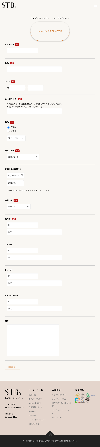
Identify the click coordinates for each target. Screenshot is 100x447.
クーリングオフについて (38, 419)
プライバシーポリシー (60, 399)
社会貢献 (32, 415)
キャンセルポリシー (59, 394)
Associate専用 (35, 403)
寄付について (57, 417)
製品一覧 (32, 394)
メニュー (95, 5)
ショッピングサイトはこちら (50, 31)
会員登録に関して (35, 407)
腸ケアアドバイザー (36, 399)
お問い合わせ (34, 423)
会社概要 (32, 411)
